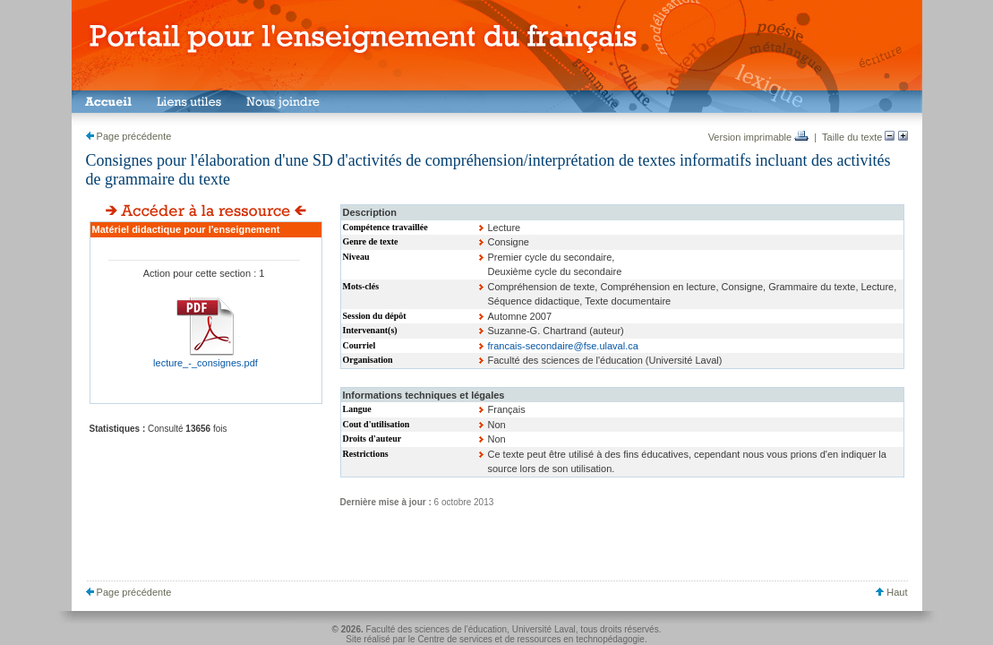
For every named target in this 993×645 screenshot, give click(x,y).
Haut (891, 592)
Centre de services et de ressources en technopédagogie (531, 639)
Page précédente (129, 136)
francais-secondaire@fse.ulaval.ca (563, 345)
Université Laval (544, 629)
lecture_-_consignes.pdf (205, 362)
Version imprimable (758, 137)
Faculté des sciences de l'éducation (437, 629)
